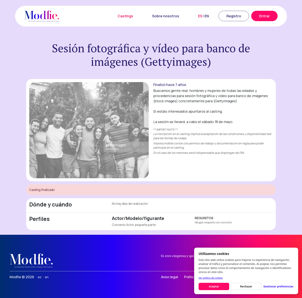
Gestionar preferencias (278, 286)
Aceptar (214, 286)
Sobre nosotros (165, 16)
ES (200, 16)
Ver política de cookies (211, 278)
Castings (125, 16)
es (39, 277)
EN (207, 16)
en (47, 277)
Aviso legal (169, 277)
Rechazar (246, 286)
